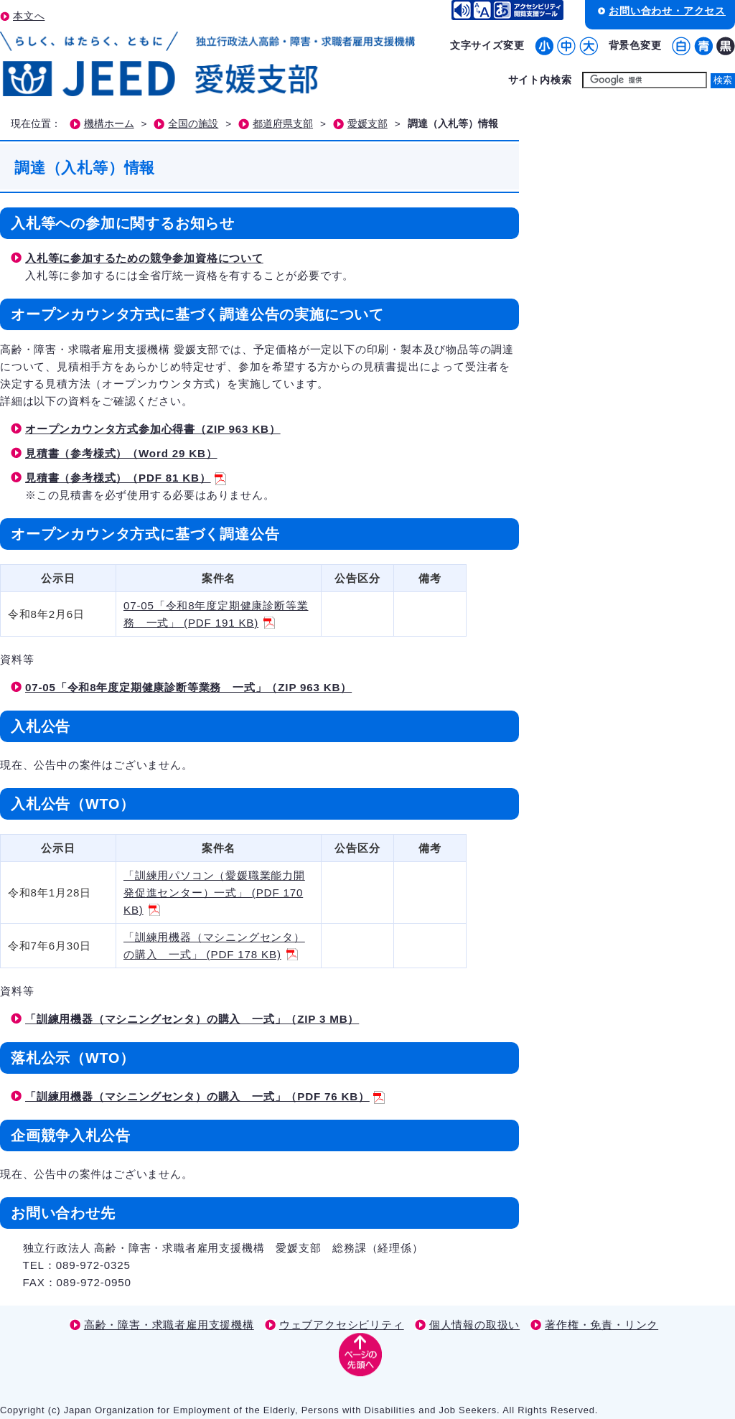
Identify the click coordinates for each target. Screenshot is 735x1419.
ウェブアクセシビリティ (341, 1325)
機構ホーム (109, 123)
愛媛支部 (367, 123)
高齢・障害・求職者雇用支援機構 (169, 1325)
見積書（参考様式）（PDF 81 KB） (125, 478)
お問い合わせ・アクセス (667, 11)
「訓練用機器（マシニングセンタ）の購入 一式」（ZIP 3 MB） (192, 1019)
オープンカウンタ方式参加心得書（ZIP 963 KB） (153, 429)
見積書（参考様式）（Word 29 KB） (121, 453)
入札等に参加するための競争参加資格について (144, 258)
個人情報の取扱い (474, 1325)
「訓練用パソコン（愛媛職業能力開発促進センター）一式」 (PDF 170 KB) (214, 892)
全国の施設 (193, 123)
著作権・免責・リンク (601, 1325)
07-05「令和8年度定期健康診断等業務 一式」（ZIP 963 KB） (188, 687)
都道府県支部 (283, 123)
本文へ (29, 16)
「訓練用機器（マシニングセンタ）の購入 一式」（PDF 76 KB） (205, 1096)
